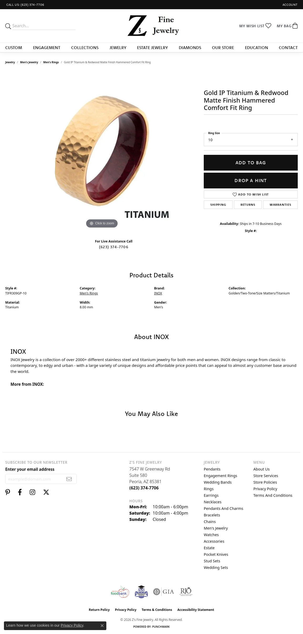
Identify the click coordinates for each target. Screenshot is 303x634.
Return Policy (99, 609)
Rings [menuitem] (208, 488)
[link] (24, 4)
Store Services (265, 475)
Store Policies (265, 482)
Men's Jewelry (29, 62)
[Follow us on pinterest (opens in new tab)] (8, 492)
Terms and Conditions (272, 495)
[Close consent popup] (102, 625)
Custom (13, 47)
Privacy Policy (265, 488)
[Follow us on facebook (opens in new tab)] (19, 492)
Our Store (223, 47)
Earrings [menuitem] (211, 495)
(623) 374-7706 (113, 247)
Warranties (280, 205)
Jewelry (117, 47)
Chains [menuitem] (210, 521)
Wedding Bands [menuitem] (218, 482)
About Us (261, 469)
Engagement (46, 47)
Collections (84, 47)
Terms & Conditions (157, 609)
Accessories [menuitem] (214, 541)
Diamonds (190, 47)
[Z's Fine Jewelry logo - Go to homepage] (152, 26)
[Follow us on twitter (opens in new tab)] (46, 492)
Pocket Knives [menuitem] (216, 554)
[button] (289, 4)
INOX (158, 293)
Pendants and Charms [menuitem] (223, 508)
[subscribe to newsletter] (69, 479)
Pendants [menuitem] (212, 469)
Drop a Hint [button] (250, 180)
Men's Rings (51, 62)
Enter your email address (29, 469)
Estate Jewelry (152, 47)
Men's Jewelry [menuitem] (216, 528)
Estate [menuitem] (209, 547)
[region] (102, 151)
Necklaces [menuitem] (212, 501)
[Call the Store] (144, 488)
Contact (288, 47)
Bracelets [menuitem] (212, 515)
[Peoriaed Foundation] (141, 591)
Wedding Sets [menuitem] (216, 567)
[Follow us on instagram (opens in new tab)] (32, 492)
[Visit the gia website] (163, 591)
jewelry (10, 62)
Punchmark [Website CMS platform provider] (161, 626)
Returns (248, 205)
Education (256, 47)
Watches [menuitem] (211, 534)
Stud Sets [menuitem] (212, 560)
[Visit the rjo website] (185, 591)
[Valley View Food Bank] (120, 591)
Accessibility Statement (195, 609)
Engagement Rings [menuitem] (220, 475)
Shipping (218, 205)
